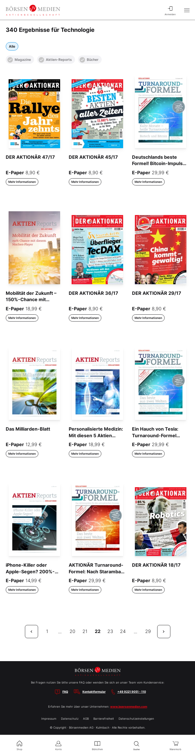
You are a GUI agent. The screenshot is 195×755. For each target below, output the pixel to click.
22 (98, 631)
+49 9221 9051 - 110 (131, 691)
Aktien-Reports (55, 60)
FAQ (65, 691)
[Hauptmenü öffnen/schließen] (186, 10)
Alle (12, 46)
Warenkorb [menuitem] (175, 745)
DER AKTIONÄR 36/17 (93, 293)
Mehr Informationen (22, 181)
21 (84, 631)
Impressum (48, 718)
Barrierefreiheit (103, 718)
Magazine (19, 60)
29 (148, 631)
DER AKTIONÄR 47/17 (30, 157)
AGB (86, 718)
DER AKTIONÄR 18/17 (156, 565)
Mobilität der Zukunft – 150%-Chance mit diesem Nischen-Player (32, 299)
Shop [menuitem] (19, 745)
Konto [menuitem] (58, 745)
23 (110, 631)
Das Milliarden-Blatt (28, 429)
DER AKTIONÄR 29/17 (156, 293)
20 (72, 631)
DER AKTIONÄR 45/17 (93, 157)
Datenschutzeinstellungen (136, 718)
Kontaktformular (94, 691)
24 (123, 631)
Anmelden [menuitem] (170, 10)
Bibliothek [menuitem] (97, 745)
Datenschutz (69, 718)
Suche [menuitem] (136, 745)
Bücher (89, 60)
